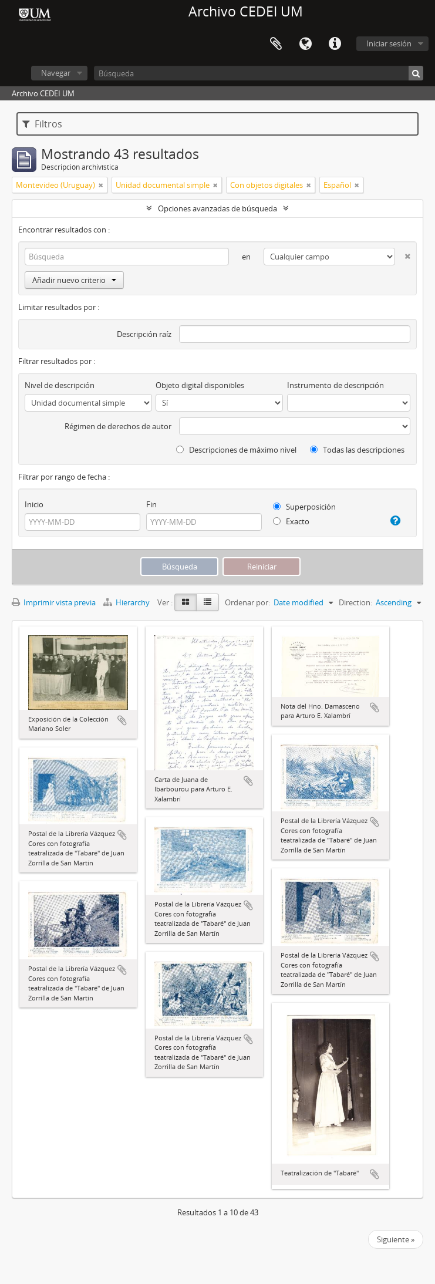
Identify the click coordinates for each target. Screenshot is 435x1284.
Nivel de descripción (60, 385)
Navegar (55, 73)
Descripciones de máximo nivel (236, 449)
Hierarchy (127, 602)
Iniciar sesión (389, 43)
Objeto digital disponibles (200, 385)
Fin (151, 504)
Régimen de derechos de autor (118, 426)
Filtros (42, 123)
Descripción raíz (144, 334)
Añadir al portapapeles (122, 720)
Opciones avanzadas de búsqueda (217, 208)
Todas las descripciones (357, 449)
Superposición (304, 506)
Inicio (34, 504)
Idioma (305, 44)
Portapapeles (276, 44)
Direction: (355, 602)
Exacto (291, 521)
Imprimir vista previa (54, 602)
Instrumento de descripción (335, 385)
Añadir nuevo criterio (74, 280)
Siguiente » (395, 1239)
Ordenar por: (247, 602)
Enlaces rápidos (334, 44)
